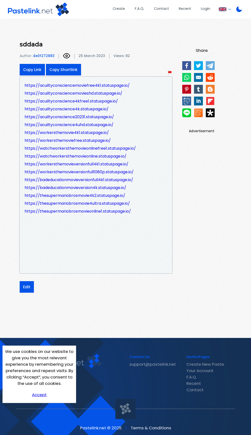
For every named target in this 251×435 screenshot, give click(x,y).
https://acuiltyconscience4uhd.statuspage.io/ (69, 125)
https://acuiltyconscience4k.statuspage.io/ (67, 109)
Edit (26, 287)
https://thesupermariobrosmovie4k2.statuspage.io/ (75, 195)
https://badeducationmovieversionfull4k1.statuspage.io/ (79, 180)
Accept (39, 395)
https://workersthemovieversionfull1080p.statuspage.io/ (79, 172)
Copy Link (32, 69)
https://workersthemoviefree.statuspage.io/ (68, 140)
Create (119, 8)
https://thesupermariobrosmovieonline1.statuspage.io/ (78, 211)
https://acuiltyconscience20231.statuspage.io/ (69, 117)
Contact (161, 8)
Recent (185, 8)
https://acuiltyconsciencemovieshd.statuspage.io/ (73, 93)
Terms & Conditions (151, 428)
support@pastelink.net (152, 364)
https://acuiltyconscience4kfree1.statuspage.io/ (71, 101)
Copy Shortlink (63, 69)
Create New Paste (205, 364)
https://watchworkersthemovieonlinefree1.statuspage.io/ (80, 148)
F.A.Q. (139, 8)
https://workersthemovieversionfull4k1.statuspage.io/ (76, 164)
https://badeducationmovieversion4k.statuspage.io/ (75, 187)
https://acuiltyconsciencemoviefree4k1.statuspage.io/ (77, 85)
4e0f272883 (44, 55)
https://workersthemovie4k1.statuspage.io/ (67, 132)
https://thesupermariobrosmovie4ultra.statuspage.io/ (77, 203)
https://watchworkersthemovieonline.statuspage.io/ (75, 156)
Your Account (199, 371)
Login (205, 8)
